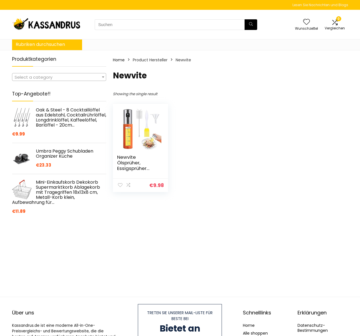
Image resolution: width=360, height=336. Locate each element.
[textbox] (59, 77)
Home (119, 60)
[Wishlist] (306, 22)
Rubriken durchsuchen (40, 44)
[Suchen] (251, 24)
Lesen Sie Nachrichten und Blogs (320, 5)
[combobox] (59, 77)
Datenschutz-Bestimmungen (313, 328)
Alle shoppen (255, 333)
